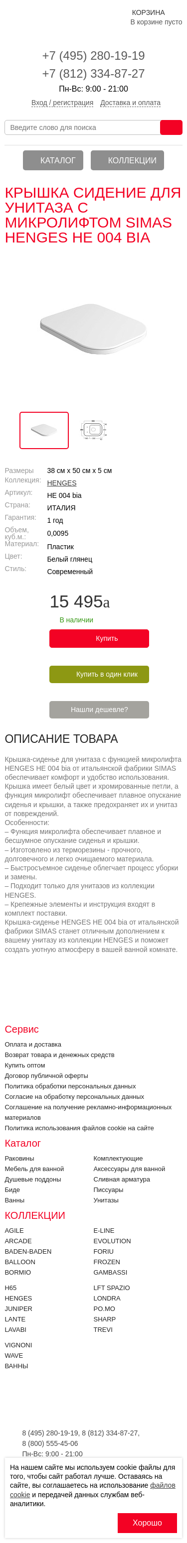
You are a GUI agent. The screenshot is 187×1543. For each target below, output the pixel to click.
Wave (13, 1355)
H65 (10, 1288)
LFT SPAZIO (112, 1288)
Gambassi (111, 1272)
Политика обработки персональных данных (70, 1086)
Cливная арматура (122, 1179)
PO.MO (104, 1308)
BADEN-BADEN (27, 1251)
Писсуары (109, 1189)
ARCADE (17, 1241)
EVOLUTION (112, 1241)
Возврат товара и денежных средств (59, 1055)
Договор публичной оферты (46, 1075)
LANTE (14, 1319)
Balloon (19, 1262)
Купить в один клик (107, 674)
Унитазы (106, 1200)
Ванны (14, 1200)
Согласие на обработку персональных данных (74, 1096)
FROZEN (107, 1262)
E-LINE (104, 1230)
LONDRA (107, 1298)
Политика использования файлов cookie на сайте (79, 1128)
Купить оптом (24, 1065)
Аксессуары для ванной (130, 1169)
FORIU (104, 1251)
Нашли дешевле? (99, 709)
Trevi (103, 1329)
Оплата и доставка (32, 1044)
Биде (12, 1189)
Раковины (19, 1158)
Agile (13, 1230)
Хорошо (147, 1523)
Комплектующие (118, 1158)
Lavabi (15, 1329)
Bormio (17, 1272)
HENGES (61, 483)
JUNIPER (18, 1308)
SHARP (105, 1319)
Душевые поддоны (32, 1179)
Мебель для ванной (34, 1169)
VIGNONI (18, 1345)
